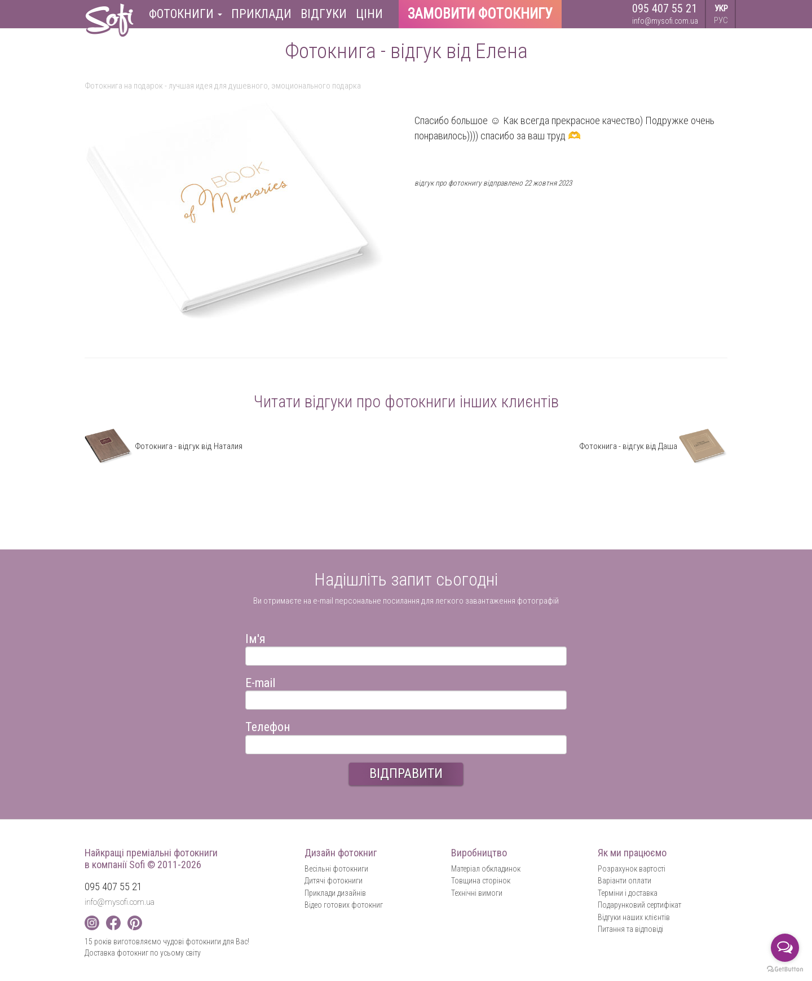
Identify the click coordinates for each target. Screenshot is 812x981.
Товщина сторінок (480, 880)
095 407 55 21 (664, 8)
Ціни (369, 14)
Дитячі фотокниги (333, 880)
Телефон (267, 725)
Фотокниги (185, 14)
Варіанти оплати (624, 880)
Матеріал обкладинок (485, 868)
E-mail (260, 681)
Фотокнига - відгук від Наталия (163, 446)
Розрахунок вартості (631, 868)
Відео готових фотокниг (343, 904)
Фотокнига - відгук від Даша (653, 446)
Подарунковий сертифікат (639, 904)
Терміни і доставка (627, 893)
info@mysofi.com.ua (665, 20)
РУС (721, 20)
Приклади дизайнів (335, 893)
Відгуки (324, 14)
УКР (721, 8)
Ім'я (255, 637)
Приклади (261, 14)
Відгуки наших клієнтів (634, 917)
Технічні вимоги (476, 893)
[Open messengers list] (785, 948)
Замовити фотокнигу (480, 14)
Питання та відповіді (630, 929)
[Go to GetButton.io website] (785, 969)
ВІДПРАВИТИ (406, 773)
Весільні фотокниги (336, 868)
